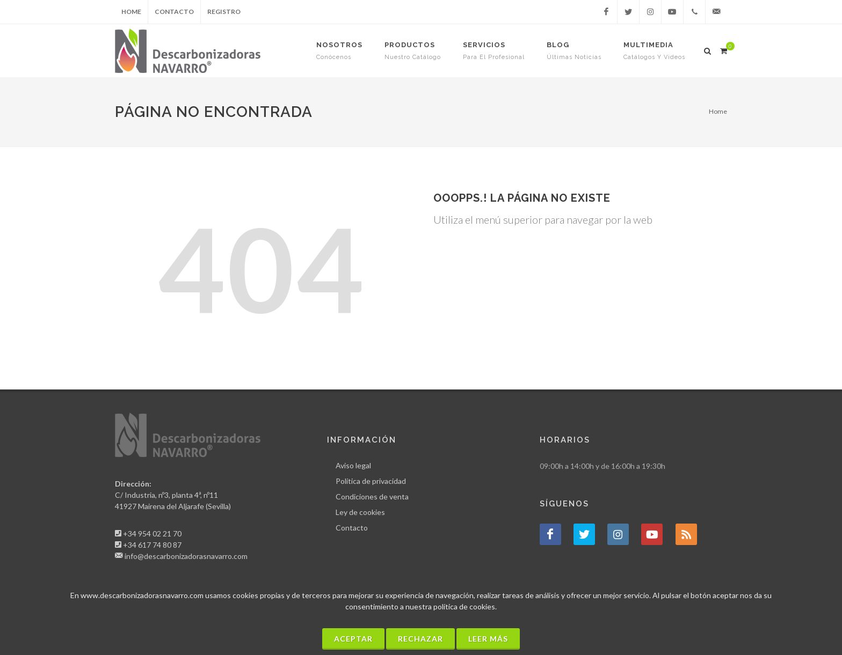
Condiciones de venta (372, 496)
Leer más (488, 638)
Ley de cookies (360, 512)
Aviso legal (353, 465)
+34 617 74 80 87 (152, 544)
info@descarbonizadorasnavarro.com (186, 556)
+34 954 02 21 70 (152, 533)
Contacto (174, 12)
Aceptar (353, 638)
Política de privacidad (371, 480)
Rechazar (420, 638)
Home (131, 12)
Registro (224, 12)
